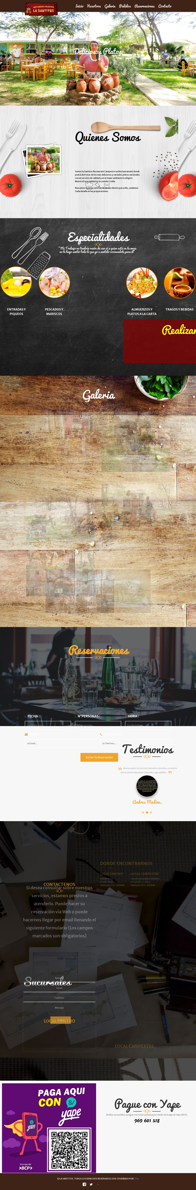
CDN (136, 1178)
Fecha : (32, 716)
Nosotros (94, 6)
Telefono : (111, 734)
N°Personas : (87, 716)
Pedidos (125, 6)
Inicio (79, 6)
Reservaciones (144, 6)
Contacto (164, 6)
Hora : (132, 716)
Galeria (110, 6)
